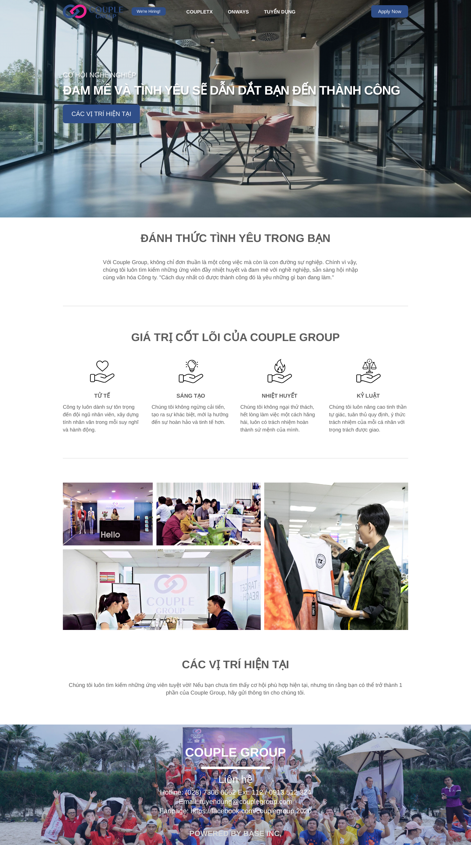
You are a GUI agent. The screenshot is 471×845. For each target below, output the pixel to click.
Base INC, (262, 833)
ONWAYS (238, 11)
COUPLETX (199, 11)
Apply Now (389, 11)
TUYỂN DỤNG (280, 11)
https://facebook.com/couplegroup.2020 (251, 811)
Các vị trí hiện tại (101, 113)
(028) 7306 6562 (210, 792)
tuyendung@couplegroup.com (246, 802)
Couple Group (235, 752)
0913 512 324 (290, 792)
